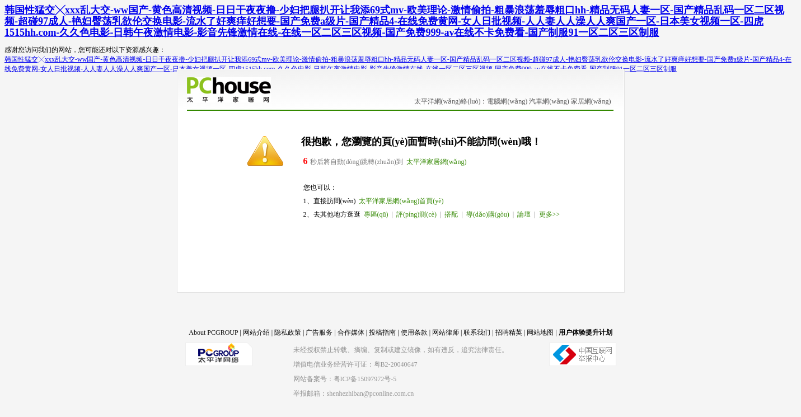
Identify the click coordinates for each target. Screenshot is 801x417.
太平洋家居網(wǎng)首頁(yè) (401, 201)
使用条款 (414, 332)
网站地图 (540, 332)
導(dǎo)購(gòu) (487, 214)
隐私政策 (287, 332)
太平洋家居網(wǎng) (436, 162)
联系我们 (476, 332)
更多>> (549, 214)
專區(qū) (376, 214)
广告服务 (319, 332)
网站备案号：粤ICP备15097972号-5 (345, 379)
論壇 (524, 214)
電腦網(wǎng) (507, 101)
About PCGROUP (213, 332)
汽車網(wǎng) (549, 101)
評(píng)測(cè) (416, 214)
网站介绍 (256, 332)
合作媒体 (351, 332)
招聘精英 (508, 332)
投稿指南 (382, 332)
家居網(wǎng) (591, 101)
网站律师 (445, 332)
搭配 (451, 214)
